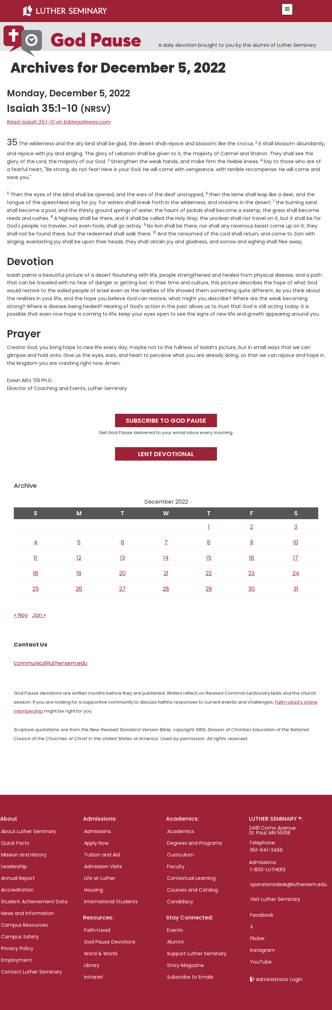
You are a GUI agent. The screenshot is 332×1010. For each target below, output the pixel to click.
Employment (16, 959)
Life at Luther (99, 877)
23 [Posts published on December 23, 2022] (251, 573)
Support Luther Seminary (197, 953)
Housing (93, 889)
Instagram (262, 949)
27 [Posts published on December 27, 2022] (122, 588)
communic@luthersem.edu (50, 662)
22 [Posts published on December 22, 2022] (209, 573)
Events (175, 929)
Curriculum (180, 854)
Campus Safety (20, 936)
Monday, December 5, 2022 (68, 93)
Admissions (97, 830)
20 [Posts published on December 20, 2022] (122, 573)
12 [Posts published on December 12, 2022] (78, 557)
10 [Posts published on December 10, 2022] (295, 542)
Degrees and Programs (194, 842)
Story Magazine (185, 964)
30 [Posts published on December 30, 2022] (251, 588)
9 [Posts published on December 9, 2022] (251, 542)
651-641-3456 (266, 849)
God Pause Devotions (109, 941)
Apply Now (96, 842)
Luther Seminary (139, 11)
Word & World (100, 953)
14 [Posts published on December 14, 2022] (166, 557)
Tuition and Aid (102, 854)
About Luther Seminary (28, 830)
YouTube (261, 961)
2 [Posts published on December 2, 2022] (251, 526)
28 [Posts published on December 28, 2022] (166, 588)
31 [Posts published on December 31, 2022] (295, 588)
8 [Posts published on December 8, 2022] (208, 542)
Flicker (257, 937)
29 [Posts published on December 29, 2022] (209, 588)
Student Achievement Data (34, 900)
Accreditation (17, 889)
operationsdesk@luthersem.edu (288, 883)
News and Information (27, 912)
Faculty (176, 865)
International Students (111, 900)
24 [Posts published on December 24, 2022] (295, 573)
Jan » (39, 614)
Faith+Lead (97, 929)
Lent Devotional (166, 453)
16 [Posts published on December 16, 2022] (251, 557)
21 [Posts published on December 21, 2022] (166, 573)
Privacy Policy (17, 947)
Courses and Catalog (192, 889)
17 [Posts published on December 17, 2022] (295, 557)
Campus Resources (24, 924)
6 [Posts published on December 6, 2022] (122, 542)
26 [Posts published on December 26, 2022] (79, 588)
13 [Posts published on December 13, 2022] (122, 557)
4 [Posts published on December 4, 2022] (36, 542)
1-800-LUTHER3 (268, 868)
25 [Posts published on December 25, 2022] (35, 588)
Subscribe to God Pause (166, 419)
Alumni (175, 941)
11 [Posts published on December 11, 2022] (35, 557)
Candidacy (180, 900)
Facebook (261, 914)
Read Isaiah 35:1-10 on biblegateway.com (55, 121)
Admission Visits (103, 865)
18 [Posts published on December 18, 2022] (35, 573)
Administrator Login (279, 978)
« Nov (21, 614)
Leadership (14, 865)
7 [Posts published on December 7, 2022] (166, 542)
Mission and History (23, 854)
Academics (180, 830)
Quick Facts (15, 842)
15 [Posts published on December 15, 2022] (208, 557)
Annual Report (18, 877)
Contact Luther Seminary (31, 971)
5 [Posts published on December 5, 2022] (79, 542)
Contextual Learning (191, 877)
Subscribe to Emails (190, 976)
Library (92, 964)
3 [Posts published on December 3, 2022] (295, 526)
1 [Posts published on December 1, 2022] (209, 526)
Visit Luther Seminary (275, 898)
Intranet (93, 976)
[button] (287, 9)
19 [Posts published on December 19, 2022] (78, 573)
